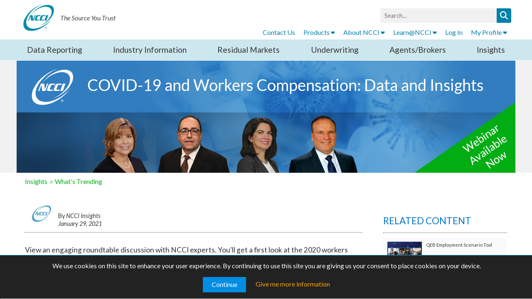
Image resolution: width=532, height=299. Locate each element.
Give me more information (293, 284)
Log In (454, 32)
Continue (224, 284)
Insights (491, 49)
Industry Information (150, 49)
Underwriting (335, 49)
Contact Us (279, 32)
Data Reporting (54, 49)
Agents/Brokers (417, 49)
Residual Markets (248, 49)
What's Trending (78, 181)
